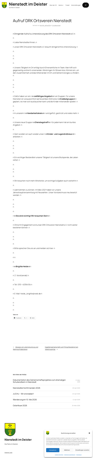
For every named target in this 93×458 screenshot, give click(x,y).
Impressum (79, 454)
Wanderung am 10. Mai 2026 (25, 400)
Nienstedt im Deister (28, 4)
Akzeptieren (52, 450)
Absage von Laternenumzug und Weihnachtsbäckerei (25, 348)
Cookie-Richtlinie (59, 454)
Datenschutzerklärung (69, 454)
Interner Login (8, 452)
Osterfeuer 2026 (20, 405)
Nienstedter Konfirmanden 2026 (26, 388)
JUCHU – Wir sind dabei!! (23, 394)
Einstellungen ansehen (82, 450)
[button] (89, 433)
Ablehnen (67, 450)
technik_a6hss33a (45, 25)
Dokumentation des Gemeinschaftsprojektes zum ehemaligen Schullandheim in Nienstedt (39, 381)
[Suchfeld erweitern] (85, 5)
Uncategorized (56, 25)
